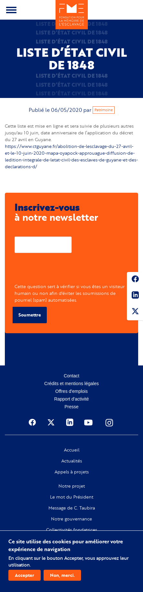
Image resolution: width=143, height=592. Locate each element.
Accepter (24, 575)
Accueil (71, 450)
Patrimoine (104, 109)
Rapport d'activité (71, 399)
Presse (72, 406)
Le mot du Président (71, 497)
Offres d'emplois (71, 391)
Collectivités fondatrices (71, 530)
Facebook (135, 280)
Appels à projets (72, 472)
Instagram (110, 422)
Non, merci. (62, 575)
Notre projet (71, 486)
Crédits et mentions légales (71, 383)
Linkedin (135, 296)
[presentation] (64, 270)
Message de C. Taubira (71, 508)
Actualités (71, 461)
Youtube (89, 422)
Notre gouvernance (71, 519)
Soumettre (29, 314)
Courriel (23, 231)
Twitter (135, 312)
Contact (71, 376)
